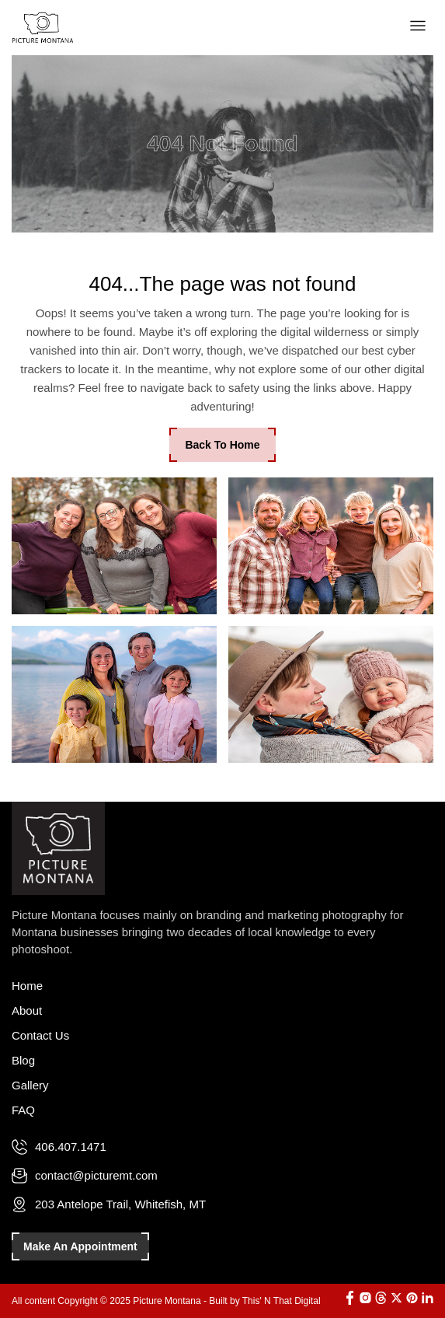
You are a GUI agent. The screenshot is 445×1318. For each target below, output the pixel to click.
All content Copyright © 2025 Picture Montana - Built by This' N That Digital (166, 1300)
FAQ (23, 1110)
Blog (23, 1060)
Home (27, 985)
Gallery (30, 1085)
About (27, 1010)
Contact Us (40, 1035)
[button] (418, 27)
